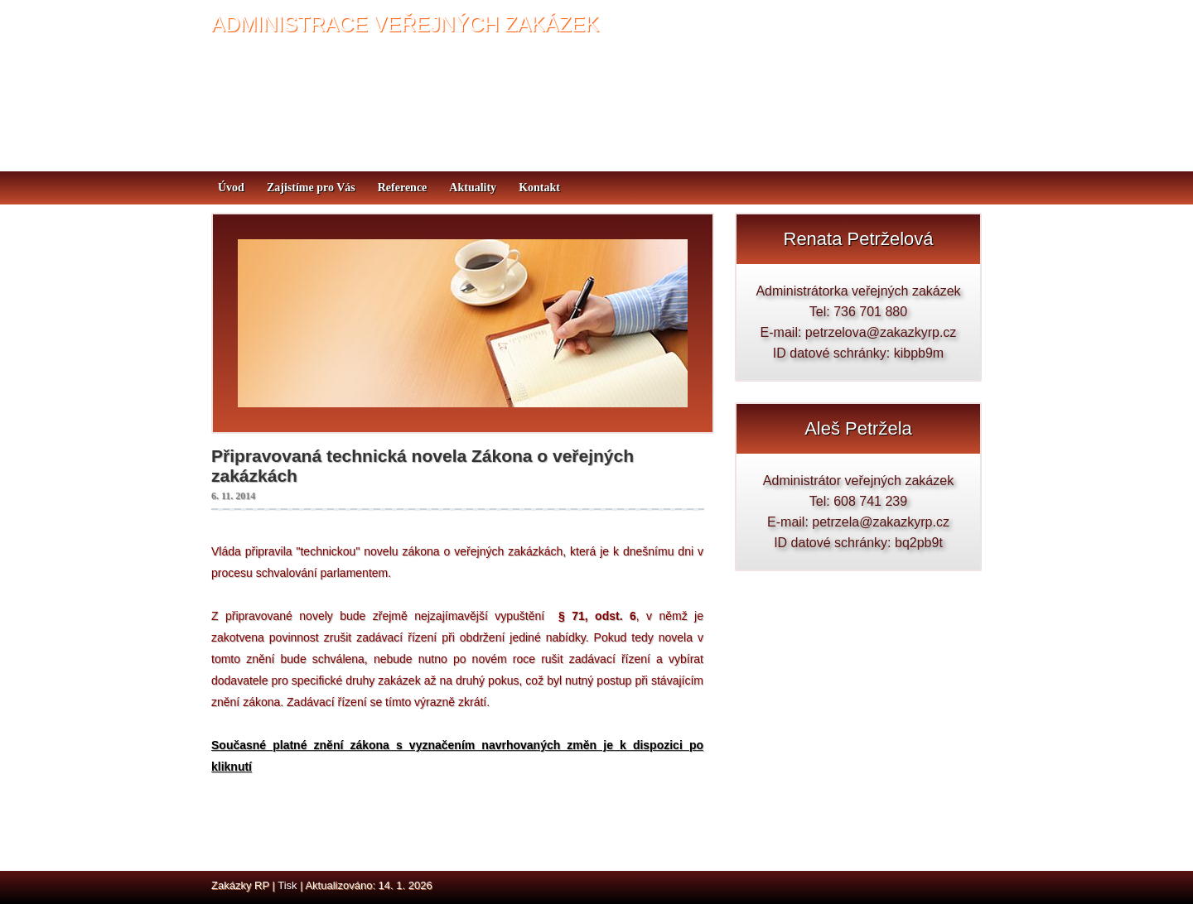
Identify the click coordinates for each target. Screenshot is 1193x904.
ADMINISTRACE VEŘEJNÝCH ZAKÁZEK (405, 24)
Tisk (287, 885)
